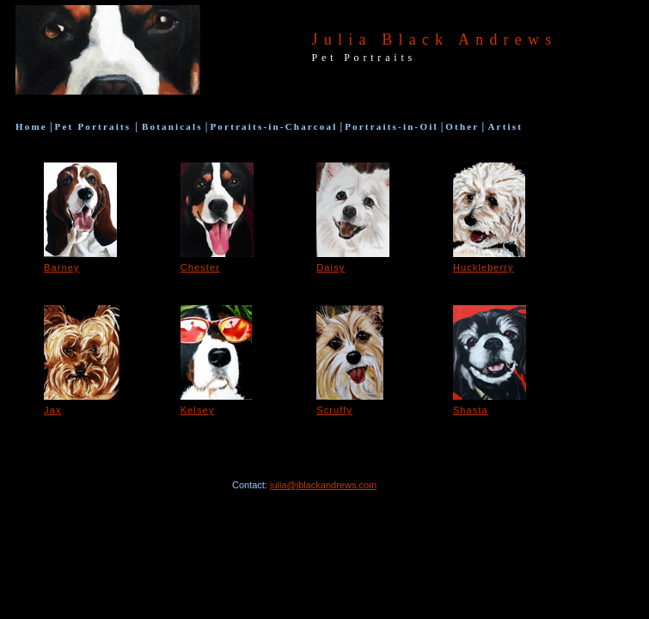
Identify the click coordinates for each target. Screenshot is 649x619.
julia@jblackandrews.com (323, 485)
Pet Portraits (95, 126)
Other (462, 126)
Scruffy (334, 410)
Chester (200, 267)
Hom (31, 126)
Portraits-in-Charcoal (273, 126)
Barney (61, 267)
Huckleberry (483, 267)
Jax (52, 410)
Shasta (470, 410)
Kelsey (198, 410)
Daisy (330, 267)
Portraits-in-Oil (391, 126)
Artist (503, 126)
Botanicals (170, 126)
